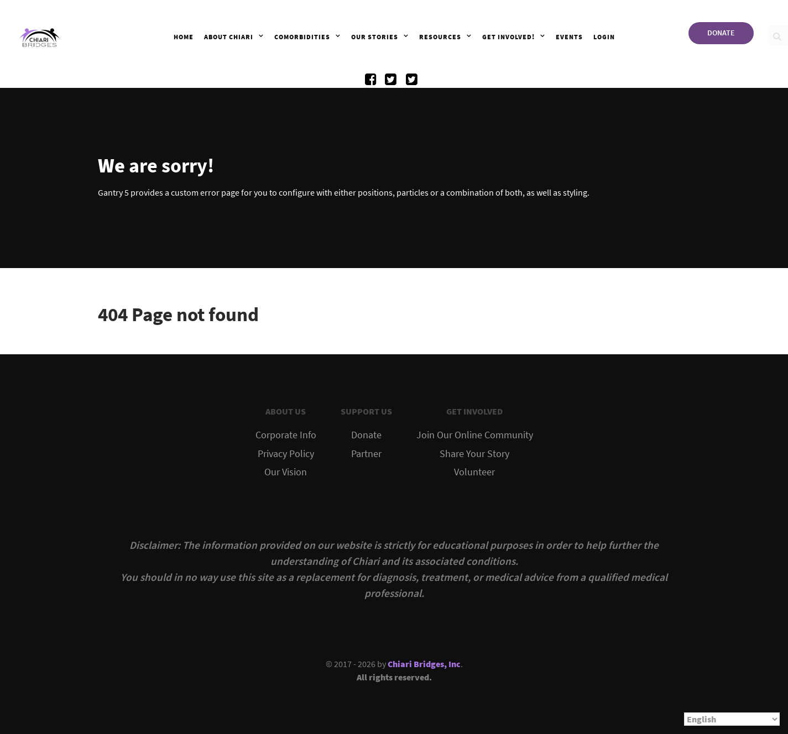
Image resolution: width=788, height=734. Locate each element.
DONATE (721, 33)
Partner (366, 454)
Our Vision (285, 472)
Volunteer (474, 472)
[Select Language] (732, 719)
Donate (366, 435)
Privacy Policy (286, 454)
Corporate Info (285, 435)
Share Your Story (474, 454)
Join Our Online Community (474, 435)
